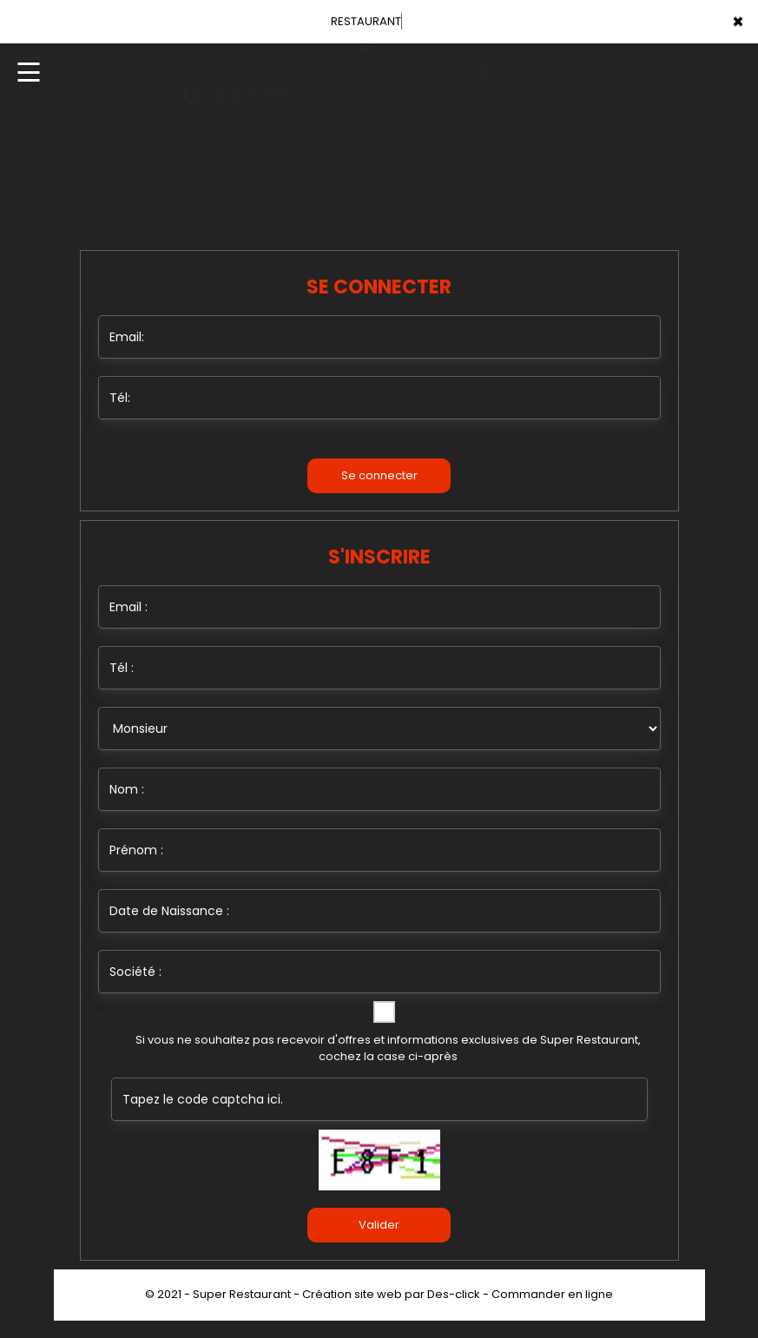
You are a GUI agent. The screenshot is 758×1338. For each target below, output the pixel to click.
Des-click (453, 1294)
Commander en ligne (552, 1294)
